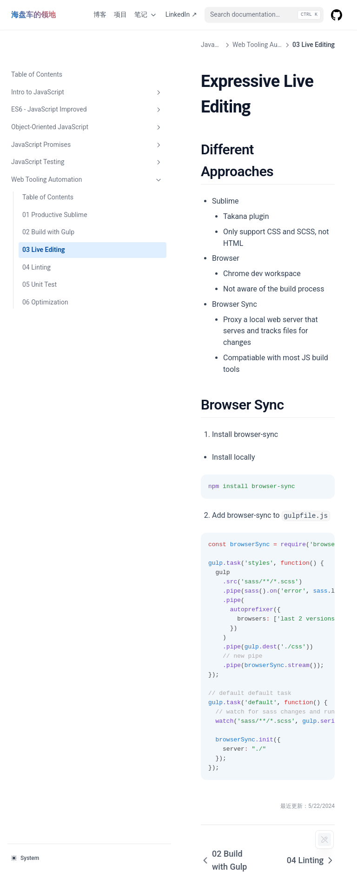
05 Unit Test (39, 254)
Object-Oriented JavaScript (57, 97)
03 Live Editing (43, 220)
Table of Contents (36, 44)
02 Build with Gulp (48, 202)
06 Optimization (45, 272)
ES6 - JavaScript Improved (57, 80)
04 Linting (36, 237)
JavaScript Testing (57, 132)
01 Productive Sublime (54, 185)
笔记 (146, 15)
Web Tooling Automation (57, 150)
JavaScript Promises (57, 115)
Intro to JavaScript (57, 63)
